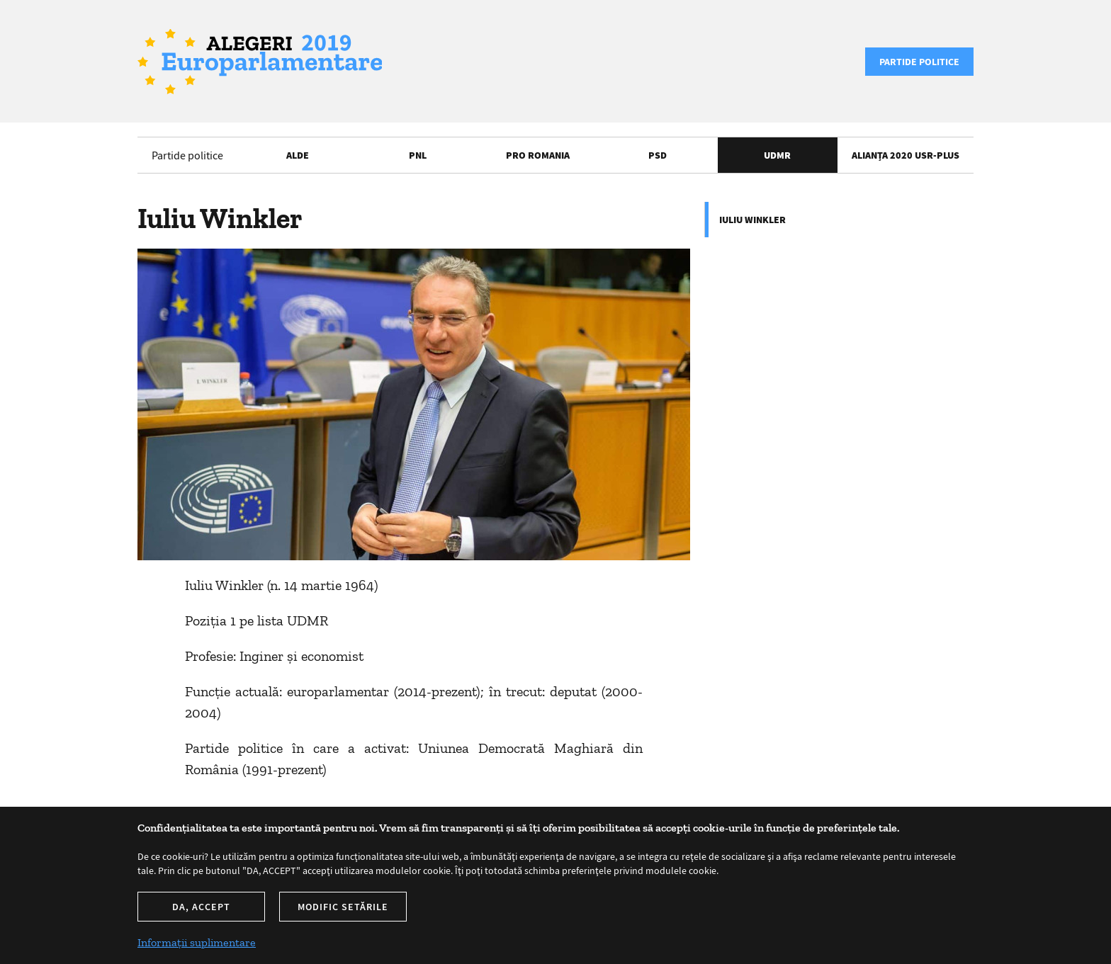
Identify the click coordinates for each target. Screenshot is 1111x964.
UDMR (777, 155)
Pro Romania (538, 155)
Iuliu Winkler (752, 219)
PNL (418, 155)
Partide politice (919, 61)
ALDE (297, 155)
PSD (657, 155)
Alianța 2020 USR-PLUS (905, 155)
